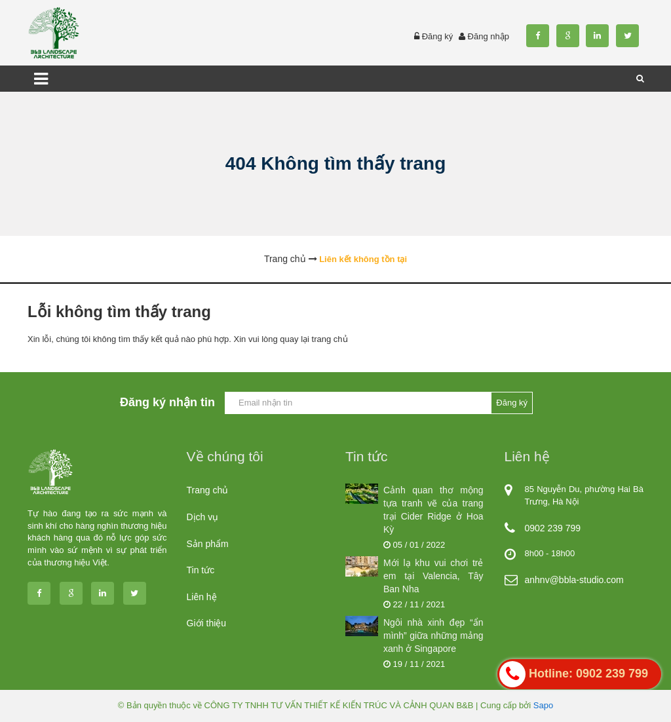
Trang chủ (208, 490)
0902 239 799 (553, 528)
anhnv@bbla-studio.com (574, 580)
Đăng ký (437, 36)
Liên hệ (202, 597)
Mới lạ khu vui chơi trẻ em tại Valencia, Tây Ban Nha (433, 576)
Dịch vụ (203, 517)
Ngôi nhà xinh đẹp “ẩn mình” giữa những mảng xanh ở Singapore (433, 635)
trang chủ (330, 339)
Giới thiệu (207, 623)
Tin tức (201, 570)
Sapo (543, 705)
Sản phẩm (208, 544)
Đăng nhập (488, 36)
